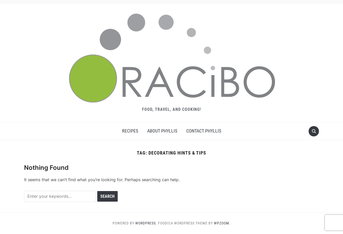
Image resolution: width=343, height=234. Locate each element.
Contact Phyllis (203, 131)
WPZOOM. (222, 223)
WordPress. (146, 223)
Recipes (130, 131)
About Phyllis (162, 131)
